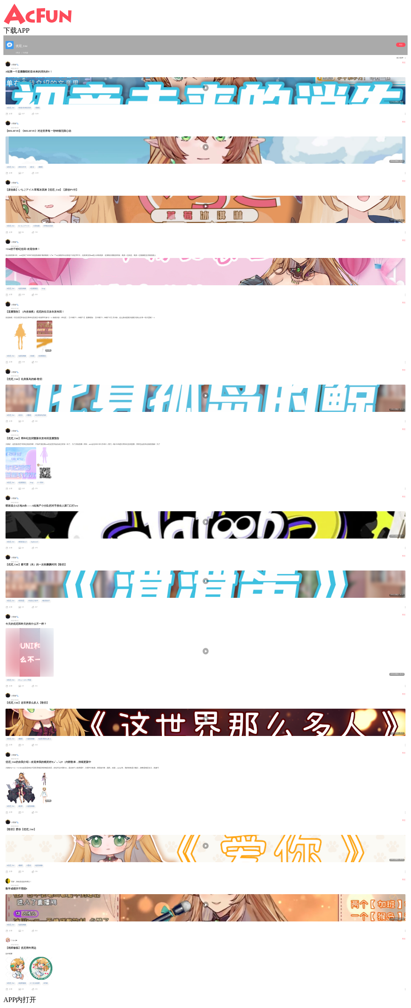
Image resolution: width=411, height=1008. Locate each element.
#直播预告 (34, 289)
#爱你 (29, 865)
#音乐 (32, 167)
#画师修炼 (22, 983)
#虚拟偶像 (22, 289)
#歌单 (20, 806)
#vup (43, 289)
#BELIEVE (22, 167)
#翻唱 (37, 108)
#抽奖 (32, 356)
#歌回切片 (46, 601)
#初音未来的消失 (24, 108)
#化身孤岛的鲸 (40, 415)
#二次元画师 (35, 983)
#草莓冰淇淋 (48, 226)
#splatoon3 (34, 542)
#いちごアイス (23, 226)
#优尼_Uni (10, 108)
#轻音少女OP (33, 601)
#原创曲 (37, 226)
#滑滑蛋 (21, 601)
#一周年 (40, 483)
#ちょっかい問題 (24, 680)
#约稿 (45, 983)
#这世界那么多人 (44, 739)
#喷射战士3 (22, 542)
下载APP (16, 30)
